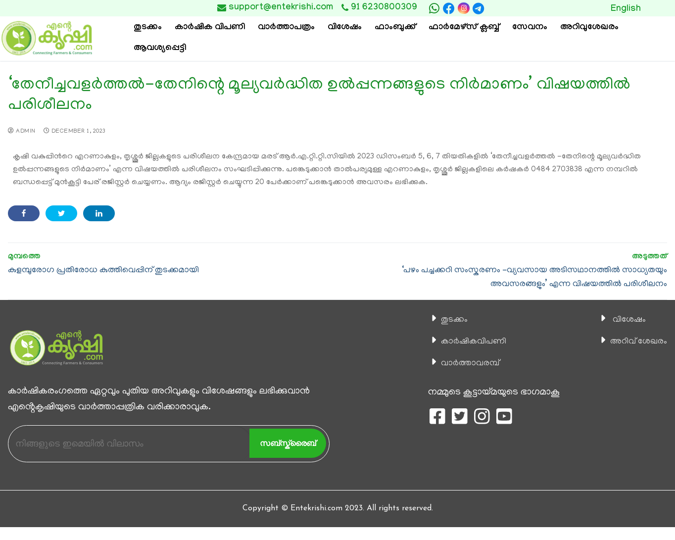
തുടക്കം (449, 319)
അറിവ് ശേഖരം (635, 341)
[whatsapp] (434, 8)
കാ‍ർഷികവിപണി (470, 341)
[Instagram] (463, 8)
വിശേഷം (623, 319)
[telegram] (478, 8)
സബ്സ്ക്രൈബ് (288, 443)
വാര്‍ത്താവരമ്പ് (466, 363)
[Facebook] (449, 8)
